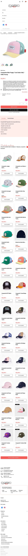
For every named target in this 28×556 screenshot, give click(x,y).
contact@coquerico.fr (5, 501)
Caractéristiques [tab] (11, 118)
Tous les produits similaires (13, 457)
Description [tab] (3, 118)
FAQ (2, 12)
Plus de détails (24, 91)
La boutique (3, 522)
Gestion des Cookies (3, 554)
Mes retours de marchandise (6, 537)
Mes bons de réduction (5, 543)
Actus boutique (4, 527)
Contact (3, 21)
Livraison (3, 529)
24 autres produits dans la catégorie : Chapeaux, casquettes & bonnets (13, 146)
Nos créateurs (4, 15)
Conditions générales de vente (5, 548)
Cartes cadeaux (4, 526)
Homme (2, 514)
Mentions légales (3, 551)
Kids (2, 517)
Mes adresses (3, 540)
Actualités (3, 18)
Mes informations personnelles (7, 542)
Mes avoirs (3, 539)
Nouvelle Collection (4, 516)
